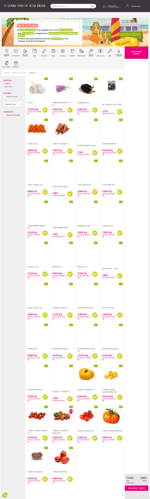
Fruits (7, 83)
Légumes (8, 86)
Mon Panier (136, 53)
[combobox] (73, 6)
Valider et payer (136, 488)
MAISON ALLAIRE (13, 115)
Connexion (133, 6)
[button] (5, 495)
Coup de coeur (12, 96)
